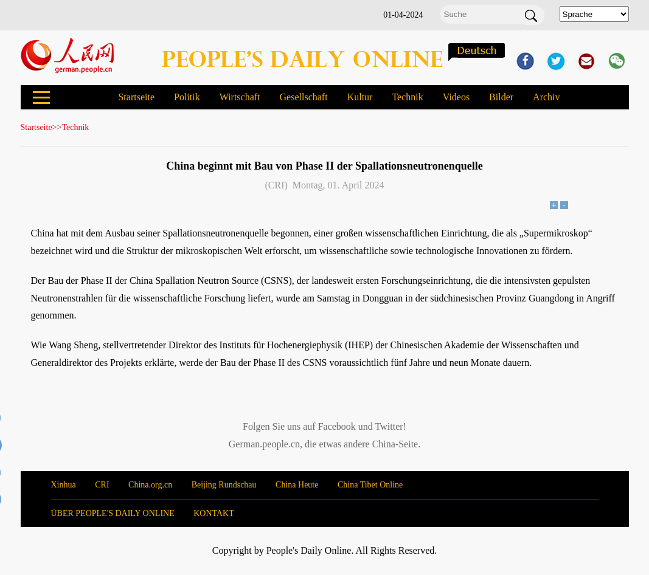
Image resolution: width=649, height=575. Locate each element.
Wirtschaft (240, 97)
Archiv (546, 97)
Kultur (360, 97)
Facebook (337, 426)
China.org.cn (150, 484)
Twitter (389, 426)
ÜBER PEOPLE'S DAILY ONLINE (113, 513)
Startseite (136, 97)
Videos (456, 97)
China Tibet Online (370, 484)
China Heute (297, 484)
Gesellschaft (304, 97)
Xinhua (63, 484)
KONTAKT (213, 513)
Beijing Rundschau (224, 484)
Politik (187, 97)
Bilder (501, 97)
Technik (407, 97)
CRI (102, 484)
